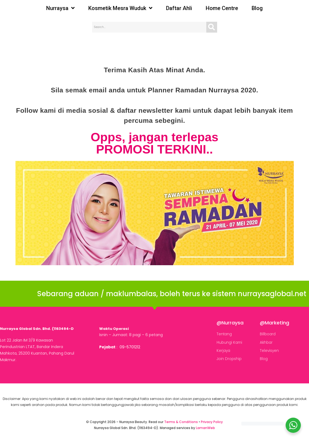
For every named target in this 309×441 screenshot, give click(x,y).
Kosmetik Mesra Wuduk (120, 8)
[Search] (211, 27)
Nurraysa (60, 8)
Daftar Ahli (179, 8)
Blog (257, 8)
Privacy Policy (212, 422)
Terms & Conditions (181, 422)
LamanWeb (205, 428)
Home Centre (222, 8)
